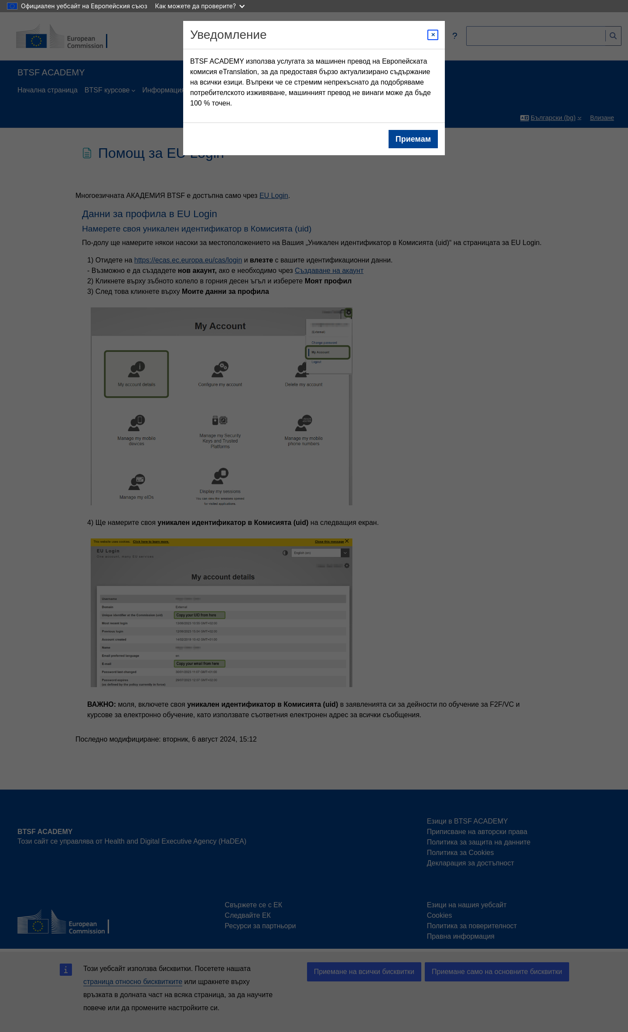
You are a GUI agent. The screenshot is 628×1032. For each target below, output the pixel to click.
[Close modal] (433, 35)
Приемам (413, 139)
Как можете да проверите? (200, 6)
